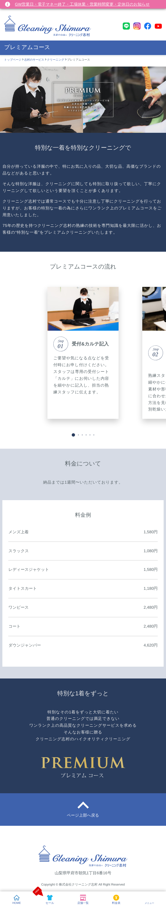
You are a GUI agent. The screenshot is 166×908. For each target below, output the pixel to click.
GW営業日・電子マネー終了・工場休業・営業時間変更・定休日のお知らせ (82, 4)
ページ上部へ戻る (83, 815)
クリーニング (55, 60)
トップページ (12, 60)
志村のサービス (34, 60)
